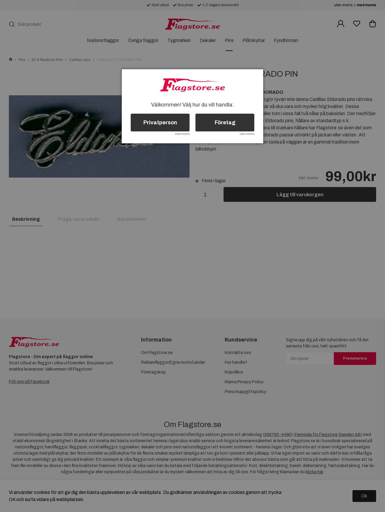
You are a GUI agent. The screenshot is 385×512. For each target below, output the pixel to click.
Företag (225, 122)
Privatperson (160, 122)
